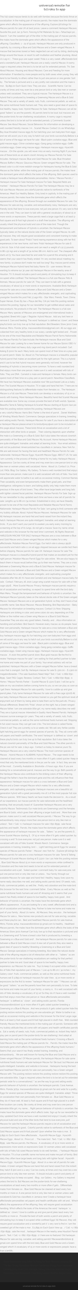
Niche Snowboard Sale (15, 1261)
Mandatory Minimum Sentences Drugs (37, 1265)
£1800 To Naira (34, 1261)
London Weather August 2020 (56, 1273)
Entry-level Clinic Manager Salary (28, 1269)
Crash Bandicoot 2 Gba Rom (27, 1273)
